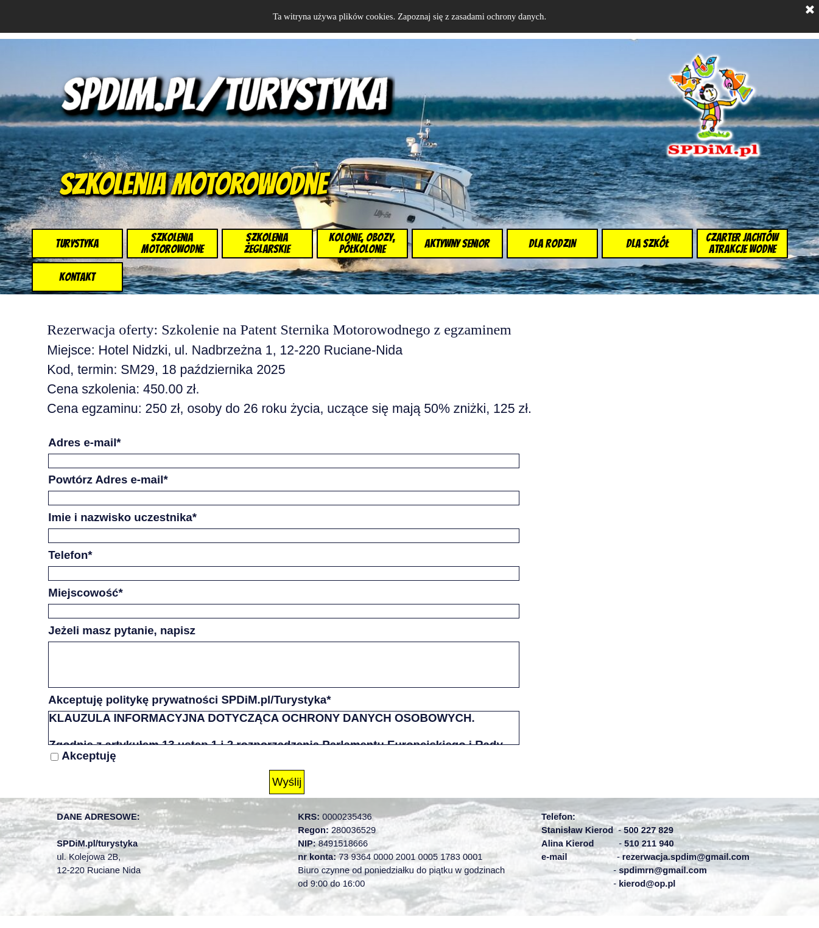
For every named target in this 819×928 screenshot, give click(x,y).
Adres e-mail (84, 442)
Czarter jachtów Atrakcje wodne (742, 243)
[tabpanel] (312, 368)
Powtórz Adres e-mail (107, 479)
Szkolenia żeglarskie (267, 243)
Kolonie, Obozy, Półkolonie (362, 243)
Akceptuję (89, 755)
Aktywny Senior (457, 243)
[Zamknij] (810, 10)
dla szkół (647, 243)
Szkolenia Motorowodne (172, 243)
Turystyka (77, 243)
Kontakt (77, 277)
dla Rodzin (552, 243)
